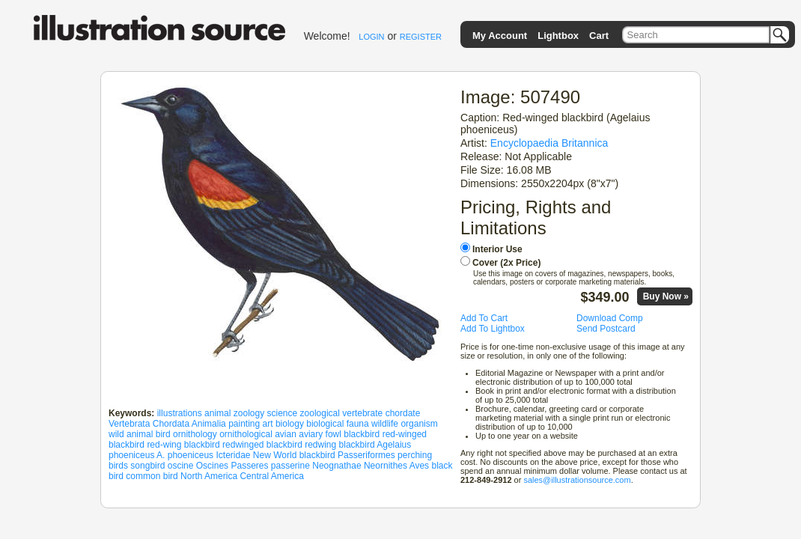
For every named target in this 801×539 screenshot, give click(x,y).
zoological (320, 413)
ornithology (195, 434)
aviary (311, 434)
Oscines (212, 465)
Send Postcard (606, 328)
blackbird (362, 434)
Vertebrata (129, 423)
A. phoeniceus (184, 455)
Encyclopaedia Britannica (549, 143)
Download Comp (609, 318)
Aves (419, 465)
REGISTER (421, 36)
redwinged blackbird (262, 444)
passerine (290, 465)
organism (418, 423)
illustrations (179, 413)
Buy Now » (666, 296)
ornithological (245, 434)
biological (325, 423)
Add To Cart (484, 318)
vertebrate (362, 413)
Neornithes (385, 465)
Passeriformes (366, 455)
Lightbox (558, 35)
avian (285, 434)
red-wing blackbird (183, 444)
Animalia (209, 423)
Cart (599, 35)
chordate (403, 413)
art (268, 423)
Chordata (171, 423)
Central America (271, 476)
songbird (147, 465)
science (282, 413)
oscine (181, 465)
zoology (249, 413)
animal (217, 413)
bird (163, 434)
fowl (333, 434)
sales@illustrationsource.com (576, 479)
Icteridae (233, 455)
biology (289, 423)
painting (244, 423)
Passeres (249, 465)
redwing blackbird (339, 444)
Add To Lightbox (492, 328)
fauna (358, 423)
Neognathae (336, 465)
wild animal (131, 434)
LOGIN (371, 36)
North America (208, 476)
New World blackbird (294, 455)
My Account (499, 35)
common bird (151, 476)
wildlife (384, 423)
